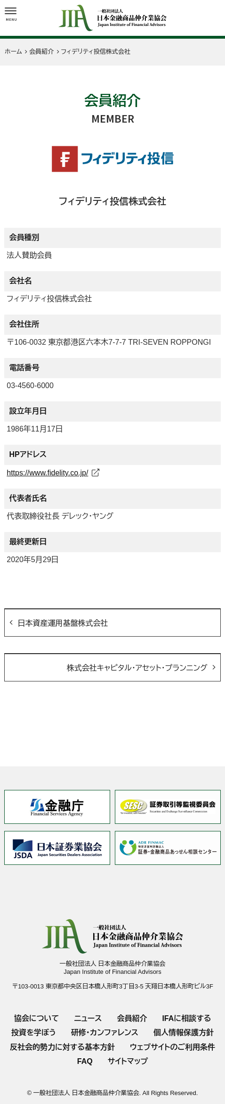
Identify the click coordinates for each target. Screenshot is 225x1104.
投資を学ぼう (33, 1033)
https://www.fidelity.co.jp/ (47, 473)
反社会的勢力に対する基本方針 (62, 1047)
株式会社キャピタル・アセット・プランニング (137, 668)
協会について (36, 1018)
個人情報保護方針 (183, 1033)
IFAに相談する (186, 1018)
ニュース (88, 1018)
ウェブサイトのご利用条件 (172, 1047)
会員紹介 (132, 1018)
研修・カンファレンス (104, 1033)
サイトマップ (128, 1061)
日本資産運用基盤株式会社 (62, 623)
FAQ (85, 1061)
